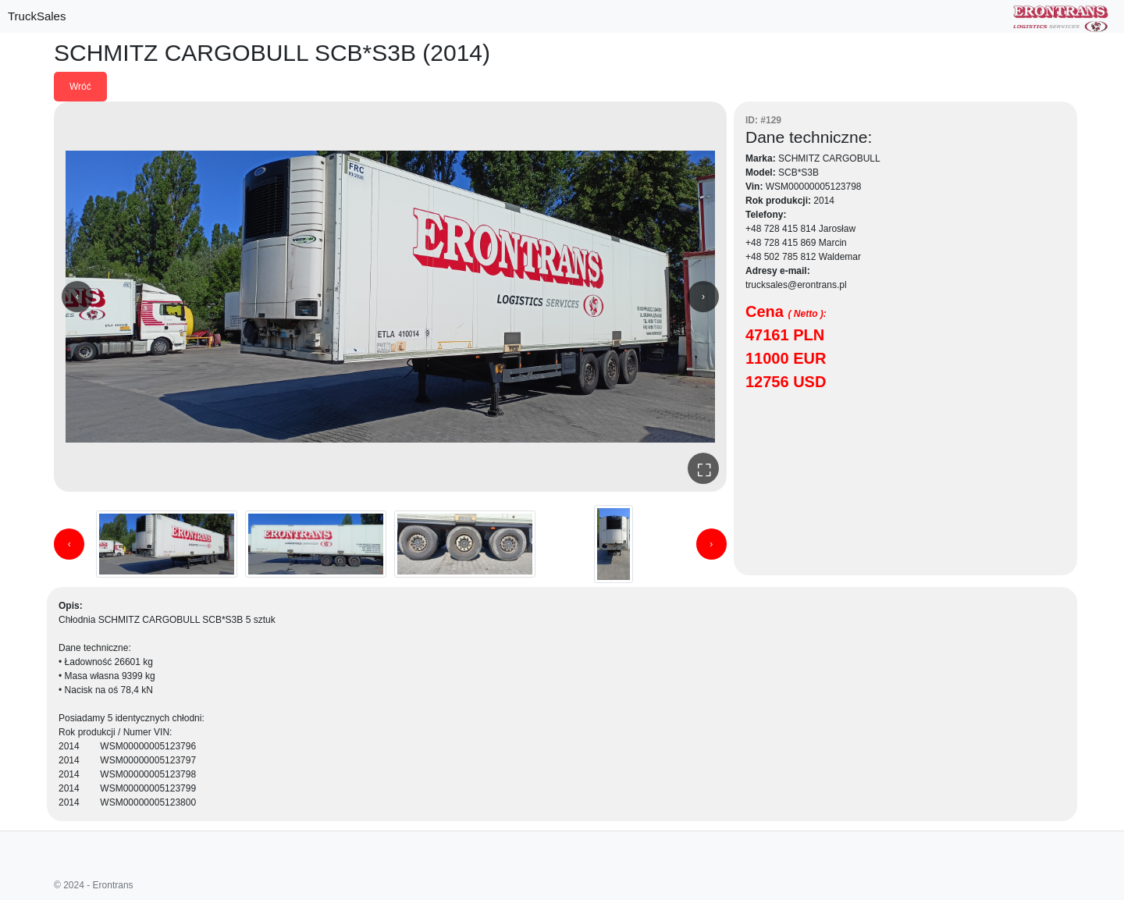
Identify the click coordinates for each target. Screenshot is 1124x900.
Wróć (80, 86)
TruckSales (37, 16)
